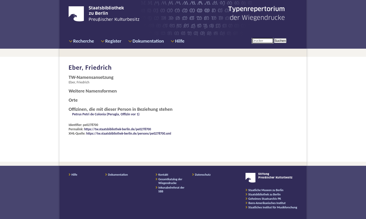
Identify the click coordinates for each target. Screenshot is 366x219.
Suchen (280, 41)
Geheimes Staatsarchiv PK (264, 198)
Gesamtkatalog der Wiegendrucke (170, 181)
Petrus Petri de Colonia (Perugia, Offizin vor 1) (106, 114)
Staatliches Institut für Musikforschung (272, 207)
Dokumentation (148, 41)
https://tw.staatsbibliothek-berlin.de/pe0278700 (117, 129)
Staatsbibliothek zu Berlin (264, 194)
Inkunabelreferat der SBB (171, 189)
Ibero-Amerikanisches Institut (267, 203)
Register (113, 41)
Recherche (83, 41)
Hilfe (180, 41)
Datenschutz (203, 174)
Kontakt (163, 174)
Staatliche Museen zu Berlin (265, 190)
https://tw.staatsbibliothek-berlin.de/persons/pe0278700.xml (128, 133)
